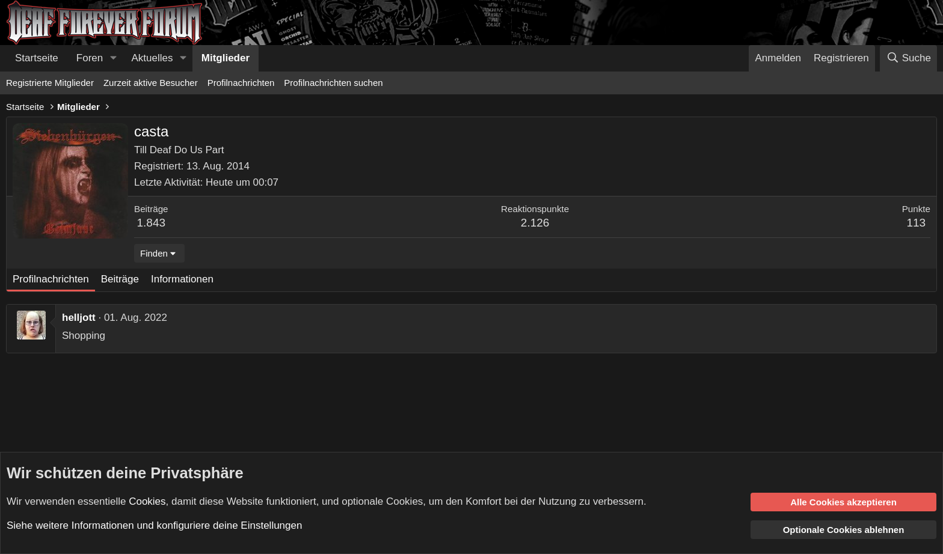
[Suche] (908, 58)
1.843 (151, 222)
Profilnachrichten (241, 83)
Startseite (36, 58)
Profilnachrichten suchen (333, 83)
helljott (79, 317)
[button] (113, 58)
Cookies (147, 501)
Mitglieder (225, 58)
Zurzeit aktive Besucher (150, 83)
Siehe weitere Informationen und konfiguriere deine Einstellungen (154, 525)
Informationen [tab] (182, 279)
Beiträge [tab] (120, 279)
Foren (89, 58)
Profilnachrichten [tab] (51, 279)
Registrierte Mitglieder (50, 83)
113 (916, 222)
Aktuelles (152, 58)
